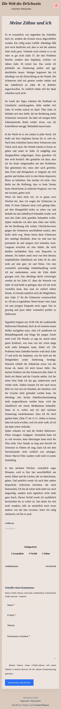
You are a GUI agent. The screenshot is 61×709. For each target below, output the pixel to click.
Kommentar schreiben (18, 636)
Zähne (46, 553)
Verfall (33, 553)
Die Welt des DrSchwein (21, 3)
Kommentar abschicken (19, 682)
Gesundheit (17, 553)
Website (11, 625)
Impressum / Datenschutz (30, 701)
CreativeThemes (41, 705)
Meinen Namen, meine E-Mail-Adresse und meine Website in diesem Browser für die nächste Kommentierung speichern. (30, 669)
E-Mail (11, 615)
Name (11, 605)
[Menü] (56, 5)
